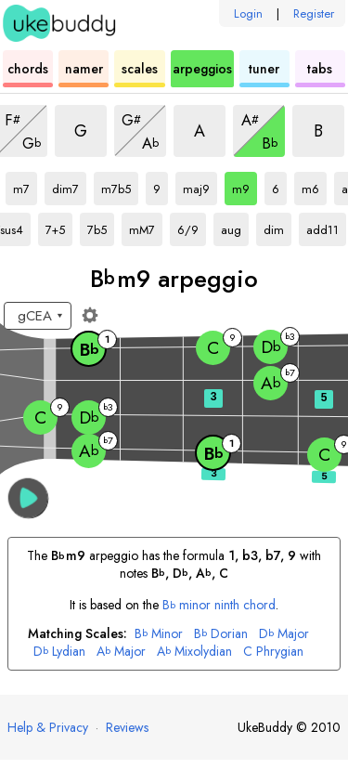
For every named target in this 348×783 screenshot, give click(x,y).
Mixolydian (194, 651)
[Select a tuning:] (37, 316)
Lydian (59, 651)
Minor (159, 634)
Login (248, 13)
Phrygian (273, 651)
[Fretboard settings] (90, 315)
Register (313, 13)
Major (284, 634)
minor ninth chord (219, 604)
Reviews (127, 727)
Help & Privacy (47, 727)
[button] (28, 498)
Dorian (221, 634)
